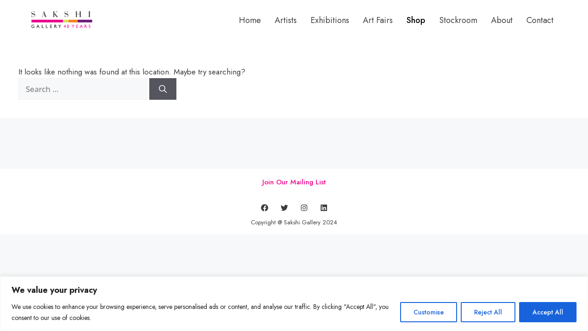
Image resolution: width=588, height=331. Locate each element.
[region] (294, 303)
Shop (416, 20)
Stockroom (458, 20)
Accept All (547, 312)
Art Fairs (378, 20)
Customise (428, 312)
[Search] (162, 89)
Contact (540, 20)
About (502, 20)
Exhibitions (330, 20)
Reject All (488, 312)
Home (250, 20)
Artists (286, 20)
